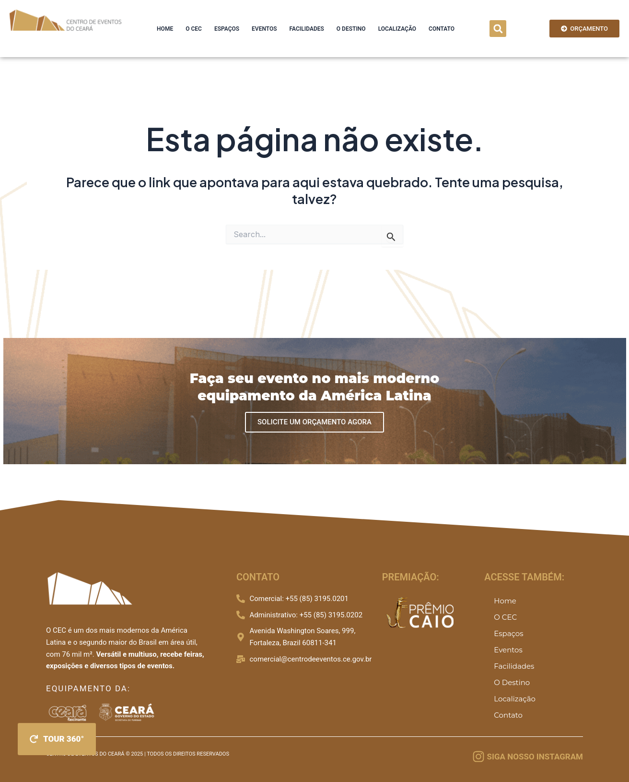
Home (165, 28)
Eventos (264, 28)
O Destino (351, 28)
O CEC (194, 28)
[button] (497, 28)
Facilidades (307, 28)
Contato (441, 28)
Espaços (226, 28)
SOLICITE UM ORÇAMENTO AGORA (314, 422)
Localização (397, 28)
